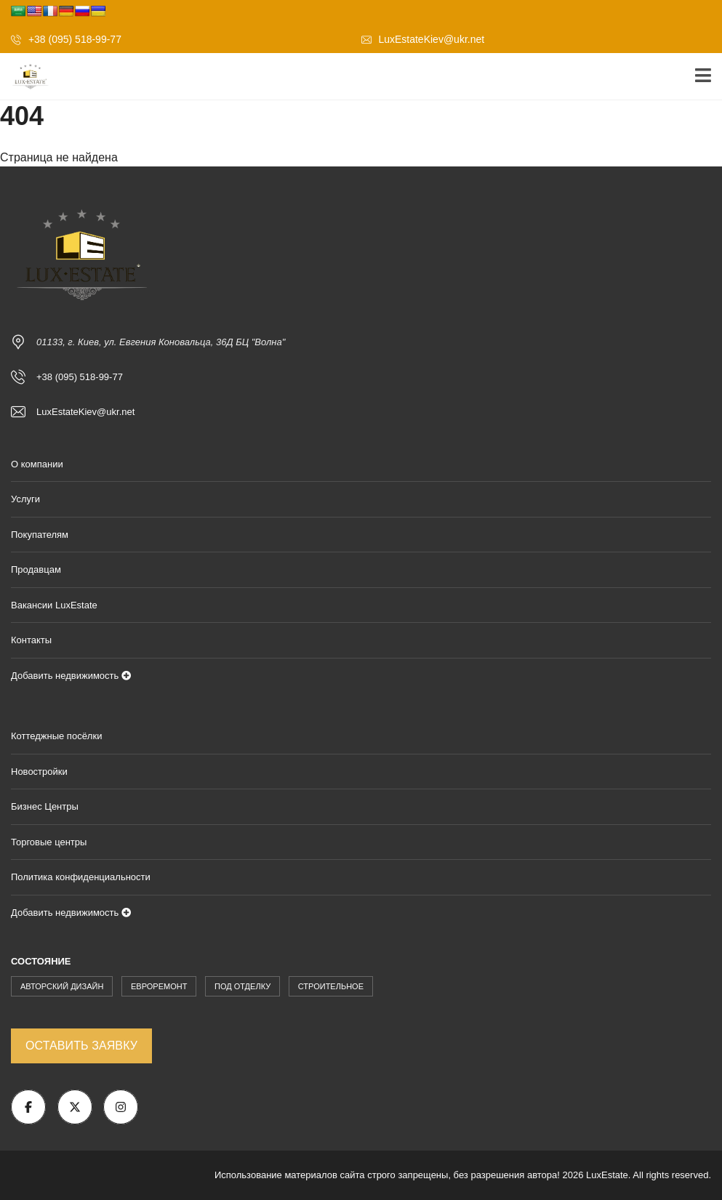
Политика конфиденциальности (81, 876)
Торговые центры (49, 842)
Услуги (25, 499)
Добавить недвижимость (71, 675)
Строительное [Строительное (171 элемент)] (331, 986)
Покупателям (39, 534)
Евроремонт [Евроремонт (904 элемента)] (159, 986)
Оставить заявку (81, 1045)
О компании (37, 464)
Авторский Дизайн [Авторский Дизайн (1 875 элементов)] (61, 986)
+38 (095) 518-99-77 (66, 39)
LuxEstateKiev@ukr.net (423, 39)
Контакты (31, 640)
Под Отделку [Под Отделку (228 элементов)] (242, 986)
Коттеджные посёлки (56, 735)
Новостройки (39, 771)
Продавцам (36, 569)
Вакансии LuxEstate (54, 605)
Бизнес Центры (45, 806)
